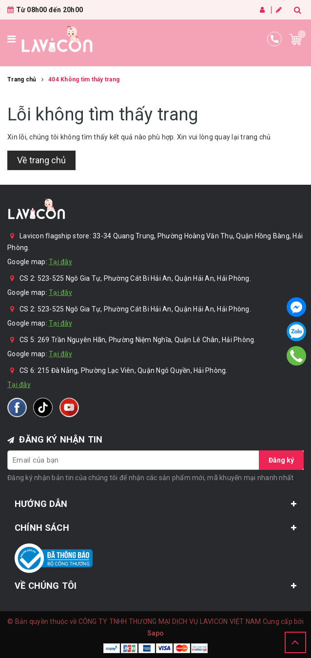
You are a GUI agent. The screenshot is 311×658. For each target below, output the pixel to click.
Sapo (155, 633)
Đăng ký (279, 9)
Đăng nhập (262, 9)
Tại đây (60, 262)
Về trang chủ (41, 160)
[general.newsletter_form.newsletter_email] (155, 460)
